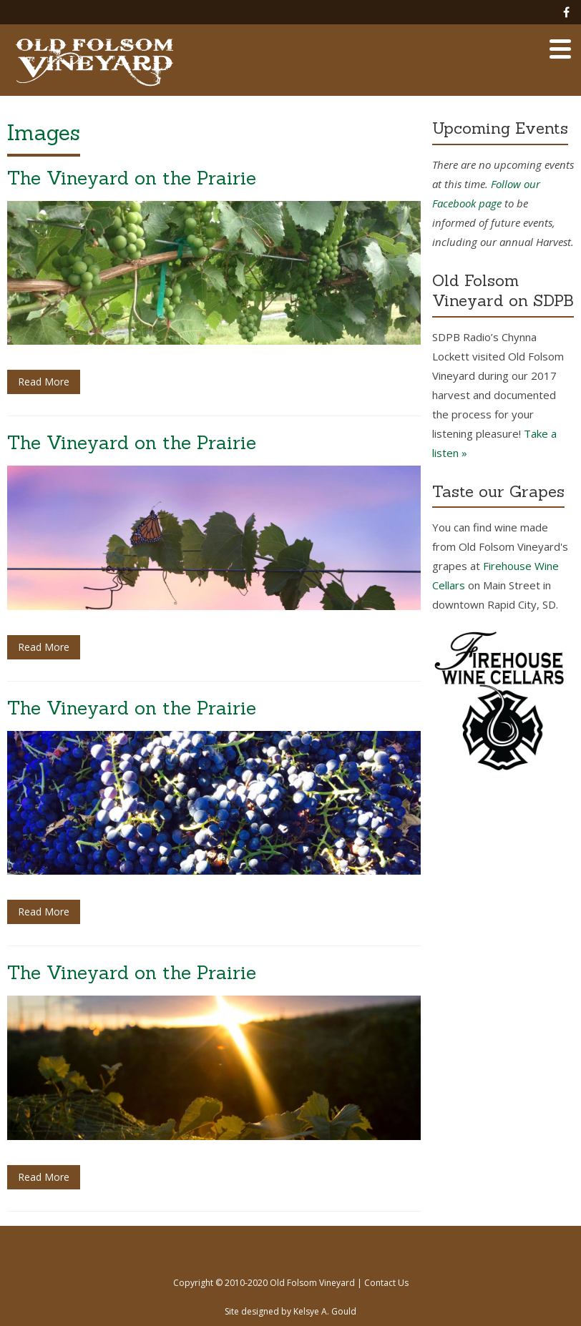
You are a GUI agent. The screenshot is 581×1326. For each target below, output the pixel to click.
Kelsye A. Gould (324, 1311)
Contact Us (386, 1283)
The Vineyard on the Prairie (131, 178)
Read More (43, 381)
